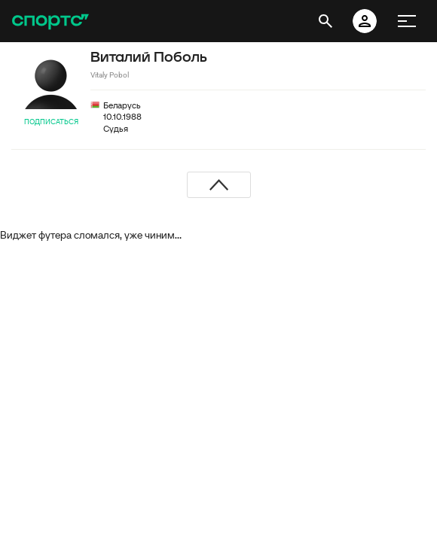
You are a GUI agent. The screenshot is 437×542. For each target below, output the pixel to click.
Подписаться (51, 121)
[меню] (407, 21)
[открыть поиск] (325, 21)
